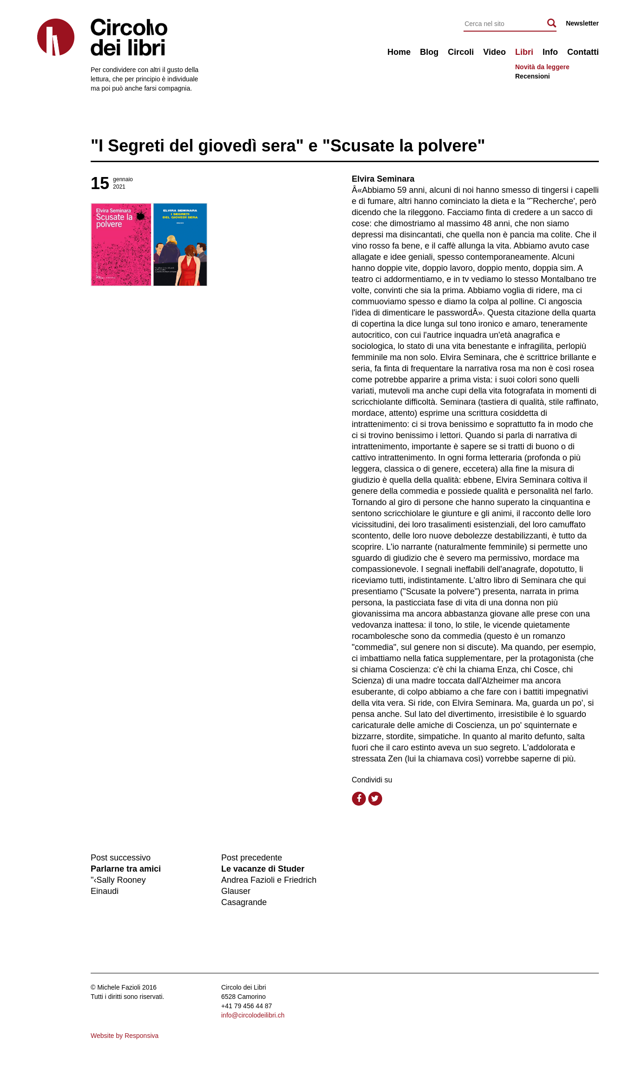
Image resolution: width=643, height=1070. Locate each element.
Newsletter (582, 23)
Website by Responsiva (125, 1035)
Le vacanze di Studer (263, 868)
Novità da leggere (542, 67)
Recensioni (532, 76)
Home (399, 52)
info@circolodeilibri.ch (253, 1015)
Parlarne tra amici (126, 868)
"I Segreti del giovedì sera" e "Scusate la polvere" (288, 145)
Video (494, 52)
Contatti (583, 52)
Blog (429, 52)
